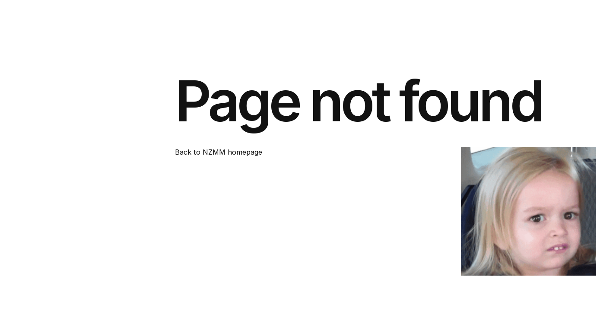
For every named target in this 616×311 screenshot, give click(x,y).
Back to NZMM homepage (218, 152)
